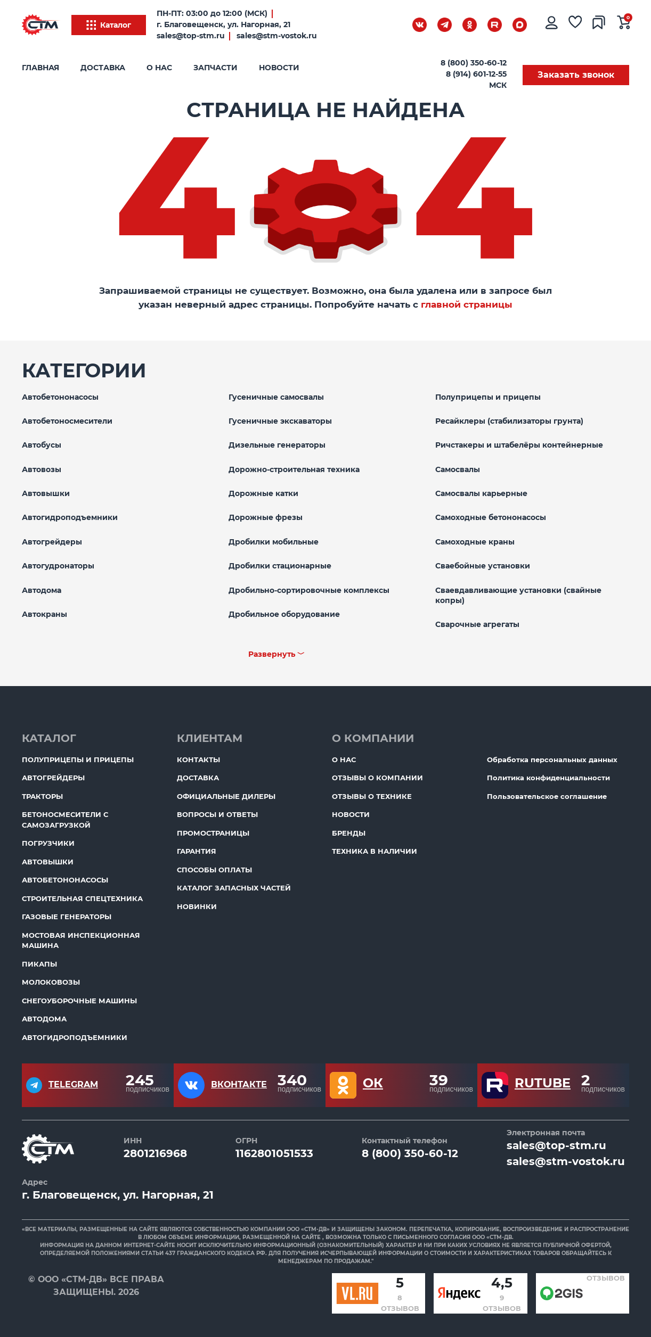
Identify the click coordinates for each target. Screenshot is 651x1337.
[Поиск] (392, 27)
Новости (279, 67)
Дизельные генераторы (277, 445)
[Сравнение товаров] (599, 25)
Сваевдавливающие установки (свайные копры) (518, 595)
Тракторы (42, 796)
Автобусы (41, 445)
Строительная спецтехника (82, 898)
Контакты (198, 759)
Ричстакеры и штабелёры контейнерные (519, 445)
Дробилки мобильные (274, 542)
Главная (40, 67)
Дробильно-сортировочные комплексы (309, 590)
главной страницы (466, 304)
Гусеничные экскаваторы (280, 421)
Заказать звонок (576, 75)
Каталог (108, 25)
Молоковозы (51, 982)
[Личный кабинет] (551, 25)
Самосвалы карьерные (481, 493)
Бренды (348, 833)
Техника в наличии (374, 851)
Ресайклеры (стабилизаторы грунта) (509, 421)
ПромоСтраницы (213, 833)
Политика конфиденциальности (548, 777)
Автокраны (44, 614)
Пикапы (39, 964)
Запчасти (215, 67)
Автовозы (41, 469)
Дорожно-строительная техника (294, 469)
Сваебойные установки (482, 566)
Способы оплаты (214, 869)
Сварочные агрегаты (477, 624)
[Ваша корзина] (624, 25)
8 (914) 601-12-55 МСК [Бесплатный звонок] (476, 79)
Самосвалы (457, 469)
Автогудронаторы (58, 566)
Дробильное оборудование (284, 614)
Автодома (41, 590)
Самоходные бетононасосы (490, 517)
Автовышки (46, 493)
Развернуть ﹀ (276, 654)
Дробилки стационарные (280, 566)
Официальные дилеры (226, 796)
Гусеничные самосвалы (276, 397)
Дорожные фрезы (266, 517)
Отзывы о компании (377, 777)
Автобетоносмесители (67, 421)
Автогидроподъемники (70, 517)
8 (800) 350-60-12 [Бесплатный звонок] (474, 63)
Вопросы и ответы (217, 814)
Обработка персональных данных (552, 759)
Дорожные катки (263, 493)
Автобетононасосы (60, 397)
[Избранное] (575, 25)
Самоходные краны (475, 542)
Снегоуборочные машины (79, 1000)
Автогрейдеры (52, 542)
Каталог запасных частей (234, 888)
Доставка (102, 67)
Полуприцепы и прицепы (488, 397)
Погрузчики (48, 843)
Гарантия (196, 851)
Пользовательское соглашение (547, 796)
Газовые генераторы (66, 916)
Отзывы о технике (372, 796)
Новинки (197, 906)
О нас (159, 67)
